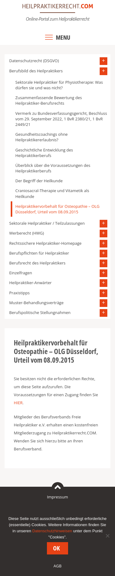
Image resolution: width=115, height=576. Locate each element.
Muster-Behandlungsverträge (36, 302)
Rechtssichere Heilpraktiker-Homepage (45, 243)
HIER (18, 402)
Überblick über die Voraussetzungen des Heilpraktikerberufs (52, 168)
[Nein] (107, 536)
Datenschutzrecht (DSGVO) (34, 60)
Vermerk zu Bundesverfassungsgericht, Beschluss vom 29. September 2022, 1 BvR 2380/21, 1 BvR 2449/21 (61, 119)
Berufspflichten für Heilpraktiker (39, 253)
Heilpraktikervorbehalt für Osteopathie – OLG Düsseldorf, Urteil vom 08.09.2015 (57, 209)
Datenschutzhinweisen (52, 531)
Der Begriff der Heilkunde (39, 180)
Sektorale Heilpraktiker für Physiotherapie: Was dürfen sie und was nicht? (59, 85)
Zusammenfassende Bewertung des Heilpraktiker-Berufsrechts (48, 100)
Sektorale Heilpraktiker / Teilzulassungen (47, 223)
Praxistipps (19, 293)
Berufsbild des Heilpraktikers (36, 71)
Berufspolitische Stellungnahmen (40, 312)
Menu (63, 37)
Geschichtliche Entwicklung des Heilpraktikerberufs (44, 152)
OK (56, 548)
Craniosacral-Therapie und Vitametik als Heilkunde (52, 193)
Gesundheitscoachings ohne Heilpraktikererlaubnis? (41, 137)
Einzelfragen (20, 273)
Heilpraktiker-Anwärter (30, 282)
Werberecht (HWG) (26, 233)
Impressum (57, 497)
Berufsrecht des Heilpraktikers (37, 263)
